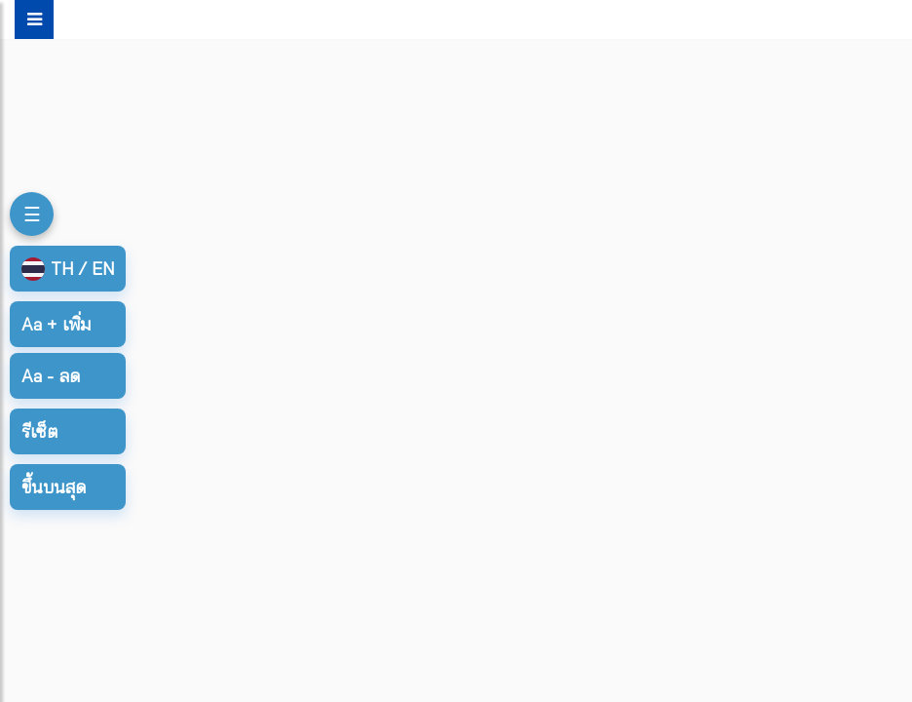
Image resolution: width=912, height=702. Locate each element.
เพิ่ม (56, 324)
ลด (50, 376)
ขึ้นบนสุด (53, 487)
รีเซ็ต (39, 431)
